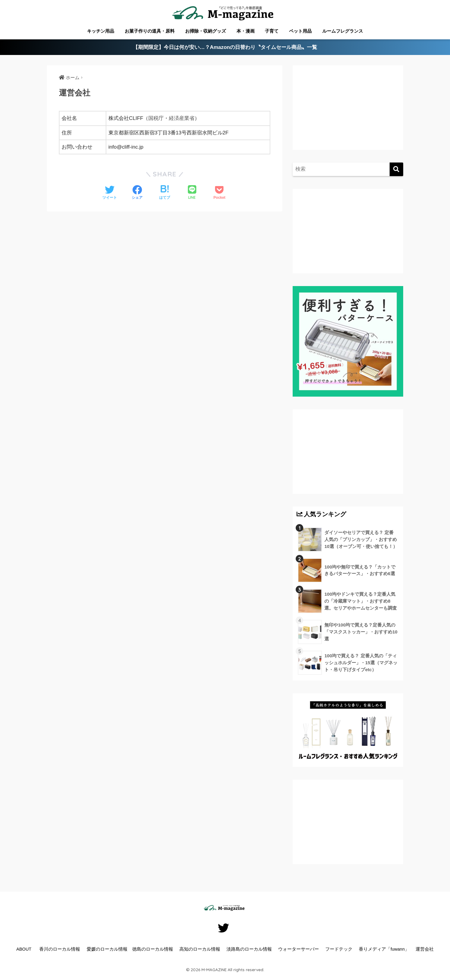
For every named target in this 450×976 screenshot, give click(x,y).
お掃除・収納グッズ (205, 31)
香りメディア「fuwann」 (384, 949)
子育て (271, 31)
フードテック (338, 949)
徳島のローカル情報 (152, 949)
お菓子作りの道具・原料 (150, 31)
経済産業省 (181, 118)
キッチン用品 (100, 31)
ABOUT (23, 949)
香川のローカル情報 (59, 949)
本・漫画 (245, 31)
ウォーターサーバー (298, 949)
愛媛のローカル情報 (107, 949)
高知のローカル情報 (199, 949)
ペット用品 (300, 31)
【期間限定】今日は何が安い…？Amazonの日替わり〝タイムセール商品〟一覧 (225, 47)
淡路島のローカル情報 (249, 949)
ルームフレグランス (342, 31)
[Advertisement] (347, 113)
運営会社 (425, 949)
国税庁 (156, 118)
